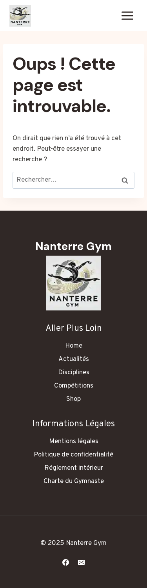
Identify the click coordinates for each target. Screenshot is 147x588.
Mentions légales (73, 441)
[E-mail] (81, 562)
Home (73, 346)
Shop (73, 399)
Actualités (73, 359)
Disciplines (73, 372)
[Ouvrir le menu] (127, 15)
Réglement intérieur (73, 468)
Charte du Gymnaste (74, 481)
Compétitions (73, 386)
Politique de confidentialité (73, 455)
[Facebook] (66, 562)
